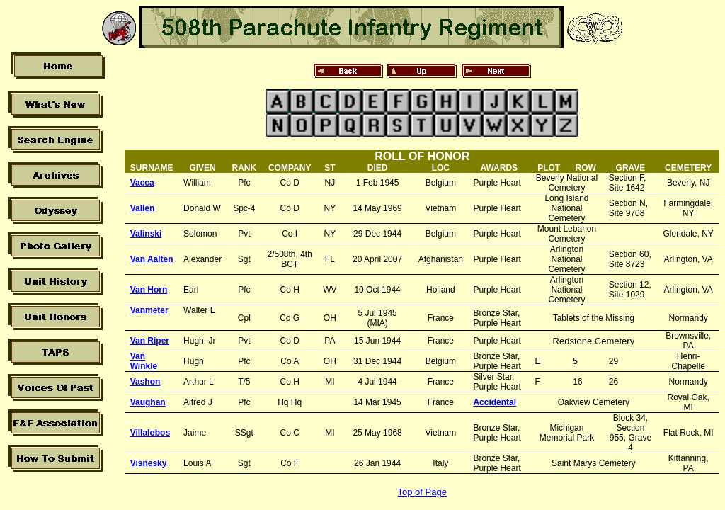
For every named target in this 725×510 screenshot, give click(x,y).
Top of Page (422, 492)
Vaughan (148, 402)
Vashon (145, 382)
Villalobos (150, 433)
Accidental (494, 402)
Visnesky (148, 463)
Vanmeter (149, 310)
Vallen (142, 208)
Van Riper (149, 341)
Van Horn (149, 290)
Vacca (142, 183)
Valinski (146, 234)
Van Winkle (144, 361)
